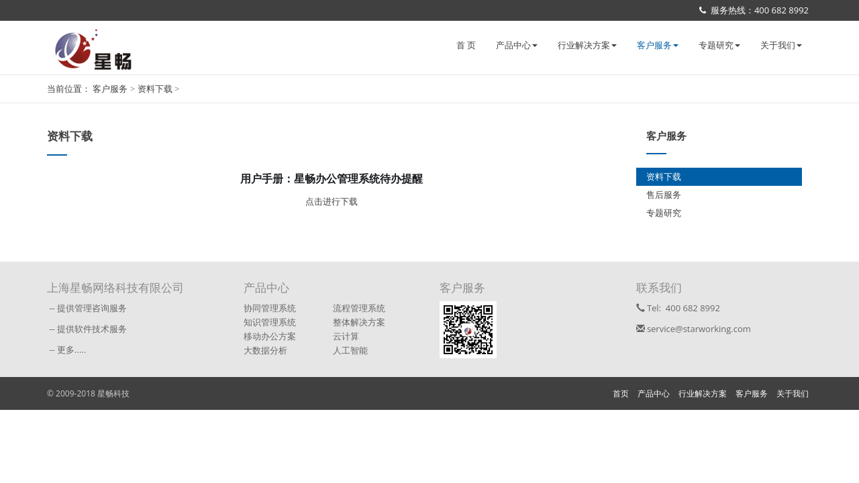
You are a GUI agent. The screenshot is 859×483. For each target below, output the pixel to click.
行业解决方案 (702, 393)
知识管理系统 (270, 322)
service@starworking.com (693, 329)
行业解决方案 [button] (587, 45)
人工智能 (350, 350)
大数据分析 (265, 350)
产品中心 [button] (517, 45)
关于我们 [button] (781, 45)
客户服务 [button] (657, 45)
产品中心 (654, 393)
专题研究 (663, 213)
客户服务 (111, 89)
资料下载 (156, 89)
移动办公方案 (270, 336)
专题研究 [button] (719, 45)
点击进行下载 (331, 201)
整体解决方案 (359, 322)
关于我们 (792, 393)
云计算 (346, 336)
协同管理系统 (270, 308)
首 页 (466, 45)
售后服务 (663, 195)
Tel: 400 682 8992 (678, 308)
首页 (621, 393)
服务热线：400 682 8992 (754, 10)
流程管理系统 (359, 308)
